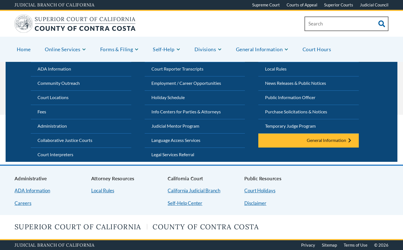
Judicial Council (374, 4)
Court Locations (53, 97)
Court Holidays (259, 190)
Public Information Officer (290, 97)
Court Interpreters (55, 154)
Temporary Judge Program (290, 125)
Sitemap (329, 244)
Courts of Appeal (302, 4)
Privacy (308, 244)
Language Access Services (175, 140)
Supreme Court (266, 4)
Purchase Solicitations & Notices (296, 111)
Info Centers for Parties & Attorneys (186, 111)
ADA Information (54, 68)
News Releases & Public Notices (295, 83)
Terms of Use (355, 244)
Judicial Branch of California (55, 5)
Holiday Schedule (168, 97)
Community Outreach (59, 83)
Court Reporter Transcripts (177, 68)
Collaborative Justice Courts (65, 140)
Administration (52, 125)
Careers (23, 203)
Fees (42, 111)
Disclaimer (255, 203)
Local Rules (276, 68)
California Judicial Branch (194, 190)
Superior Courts (338, 4)
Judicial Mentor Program (175, 125)
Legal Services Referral (172, 154)
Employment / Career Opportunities (186, 83)
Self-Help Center (185, 203)
